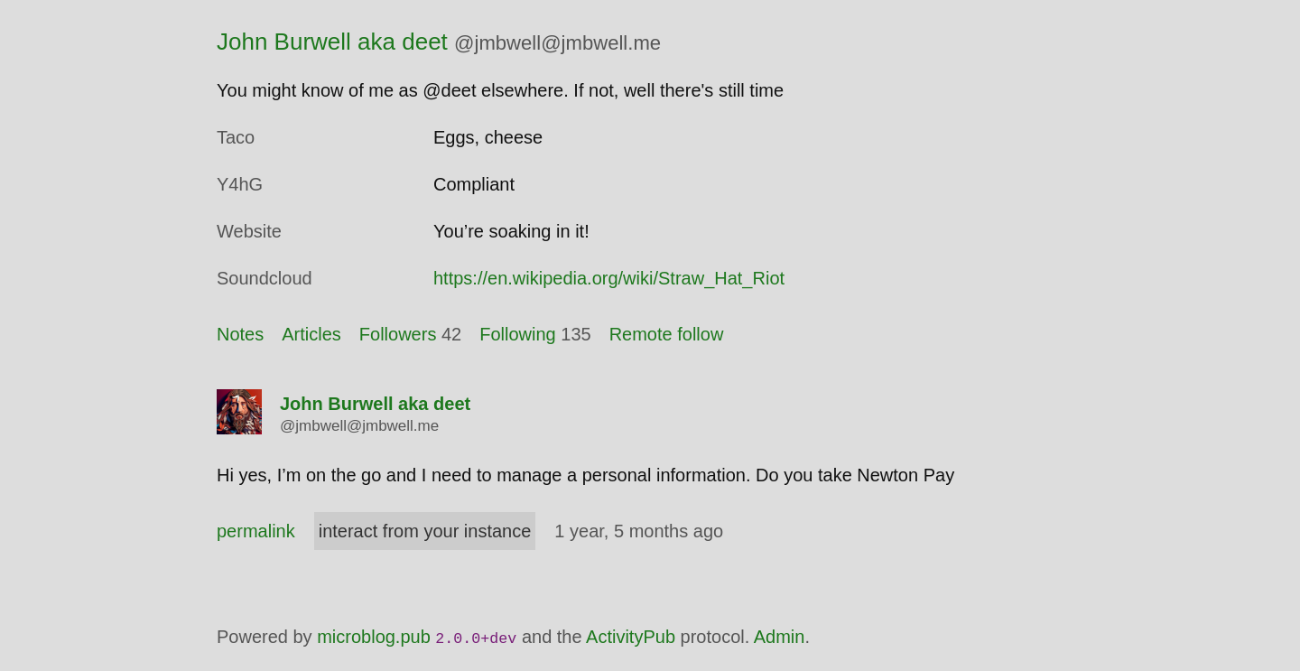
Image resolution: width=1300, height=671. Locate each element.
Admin (779, 637)
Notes (240, 334)
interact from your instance (425, 531)
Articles (311, 334)
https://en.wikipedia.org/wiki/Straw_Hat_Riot (609, 278)
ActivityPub (630, 637)
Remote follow (666, 334)
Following (517, 334)
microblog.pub (374, 637)
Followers (398, 334)
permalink (256, 531)
